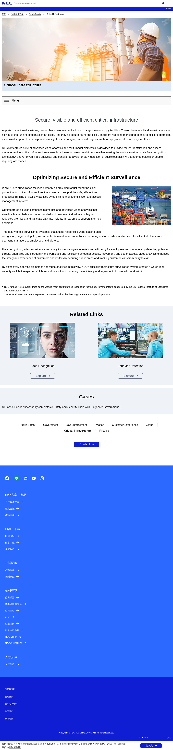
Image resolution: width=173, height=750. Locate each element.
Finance (104, 430)
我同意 (149, 745)
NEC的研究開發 (13, 643)
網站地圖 (9, 718)
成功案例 (10, 515)
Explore (40, 375)
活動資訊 (10, 570)
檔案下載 (10, 542)
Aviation (99, 424)
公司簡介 (10, 610)
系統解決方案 (17, 14)
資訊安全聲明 (11, 704)
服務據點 (10, 536)
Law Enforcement (76, 424)
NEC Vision (11, 636)
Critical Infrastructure (78, 430)
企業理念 (10, 623)
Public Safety (35, 14)
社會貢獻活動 (12, 630)
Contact (84, 444)
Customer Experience (125, 424)
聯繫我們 (10, 549)
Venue (149, 424)
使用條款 (9, 697)
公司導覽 (10, 597)
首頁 (4, 14)
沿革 (7, 617)
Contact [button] (143, 737)
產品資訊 (10, 508)
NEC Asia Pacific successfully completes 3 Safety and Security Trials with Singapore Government (60, 407)
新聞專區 (10, 576)
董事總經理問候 (13, 604)
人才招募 (10, 664)
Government (50, 424)
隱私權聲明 (15, 747)
